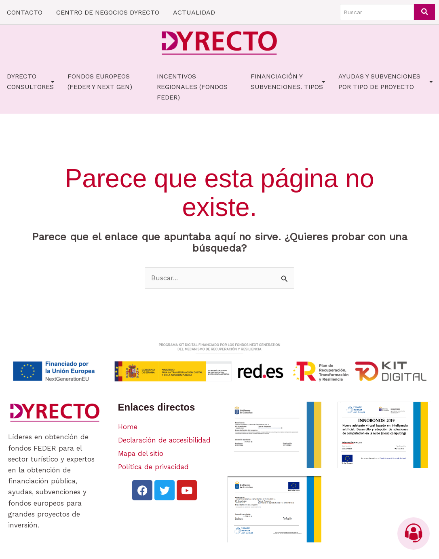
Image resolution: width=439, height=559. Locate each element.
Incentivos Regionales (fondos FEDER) (192, 86)
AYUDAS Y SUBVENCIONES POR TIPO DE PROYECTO (385, 81)
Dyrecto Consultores (31, 81)
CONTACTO (24, 12)
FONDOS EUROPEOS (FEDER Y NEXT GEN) (100, 81)
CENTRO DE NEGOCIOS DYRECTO (107, 12)
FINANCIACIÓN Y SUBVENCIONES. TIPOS (288, 81)
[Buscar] (377, 12)
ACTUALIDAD (194, 12)
